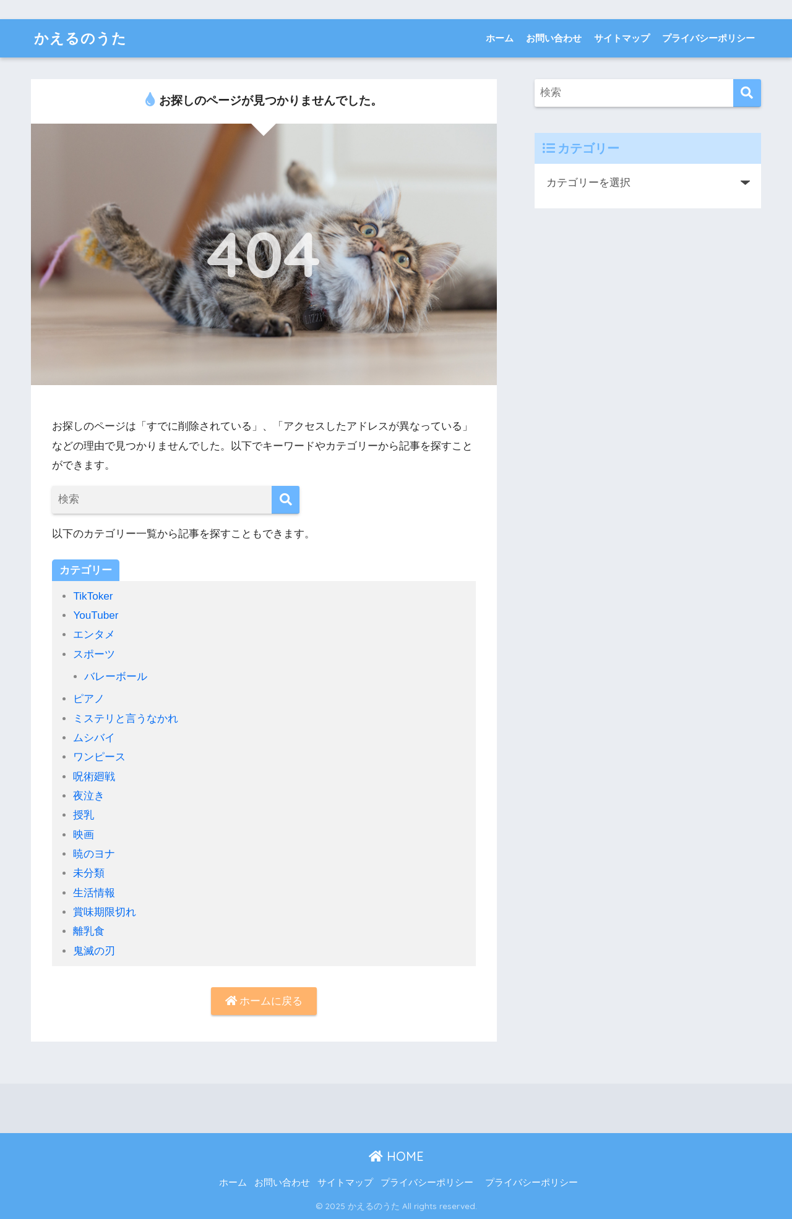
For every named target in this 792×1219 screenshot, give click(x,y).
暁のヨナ (94, 854)
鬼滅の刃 (94, 951)
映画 (83, 835)
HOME (396, 1156)
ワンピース (99, 757)
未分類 (89, 873)
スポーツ (94, 654)
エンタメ (94, 634)
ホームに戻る (264, 1001)
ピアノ (89, 699)
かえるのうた (80, 38)
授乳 (83, 815)
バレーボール (115, 676)
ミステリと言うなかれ (125, 718)
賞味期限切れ (104, 912)
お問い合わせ (554, 38)
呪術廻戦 (94, 777)
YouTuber (95, 615)
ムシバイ (94, 738)
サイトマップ (622, 38)
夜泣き (89, 796)
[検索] (285, 500)
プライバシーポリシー (708, 38)
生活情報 (94, 893)
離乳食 (89, 931)
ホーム (500, 38)
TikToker (93, 596)
